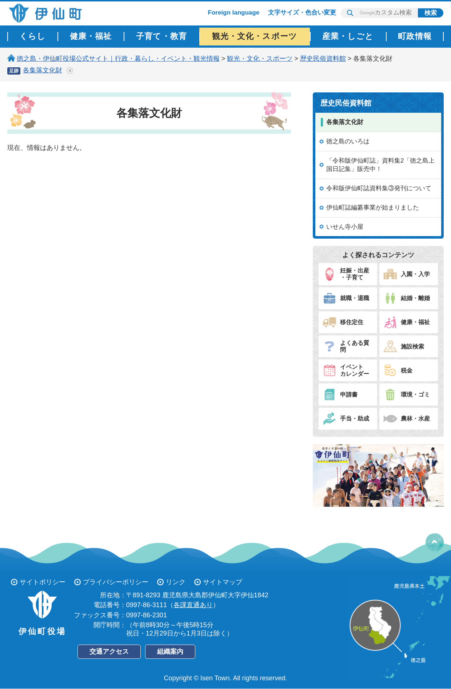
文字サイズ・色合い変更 (302, 12)
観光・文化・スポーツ (259, 58)
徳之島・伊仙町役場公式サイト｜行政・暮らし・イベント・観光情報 (118, 58)
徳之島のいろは (348, 141)
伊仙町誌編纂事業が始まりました (372, 207)
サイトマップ (222, 582)
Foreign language (234, 12)
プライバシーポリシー (115, 582)
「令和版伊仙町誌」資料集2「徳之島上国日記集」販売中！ (380, 165)
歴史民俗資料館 (323, 58)
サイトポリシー (42, 582)
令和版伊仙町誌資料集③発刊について (378, 188)
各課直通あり (193, 605)
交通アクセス (109, 651)
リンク (175, 582)
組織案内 (170, 651)
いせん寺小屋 (344, 226)
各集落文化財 (42, 70)
